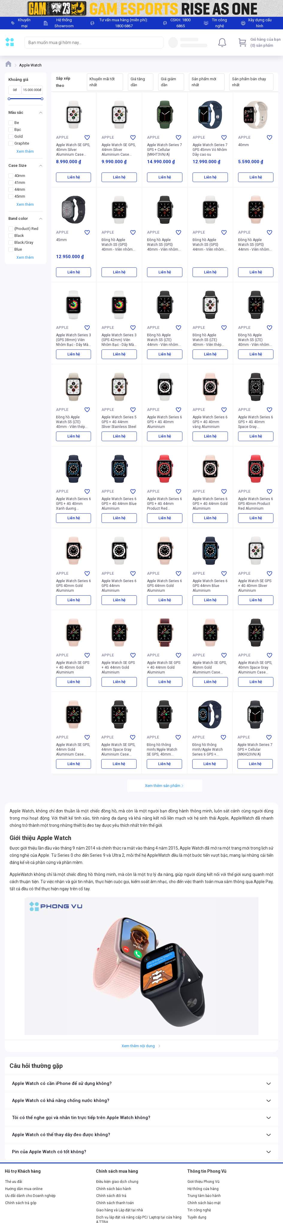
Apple (62, 137)
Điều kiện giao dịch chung (117, 1182)
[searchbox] (88, 42)
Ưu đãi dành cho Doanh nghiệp (30, 1196)
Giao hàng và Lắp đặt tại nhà (119, 1210)
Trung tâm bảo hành (204, 1196)
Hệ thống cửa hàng (203, 1189)
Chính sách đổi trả (111, 1196)
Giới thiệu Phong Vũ (203, 1182)
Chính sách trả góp (20, 1203)
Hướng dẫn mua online (24, 1189)
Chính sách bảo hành (113, 1189)
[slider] (9, 98)
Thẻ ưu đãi (13, 1182)
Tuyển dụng (196, 1217)
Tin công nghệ (199, 1210)
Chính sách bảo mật (204, 1203)
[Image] (141, 8)
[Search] (157, 42)
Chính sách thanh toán (115, 1203)
